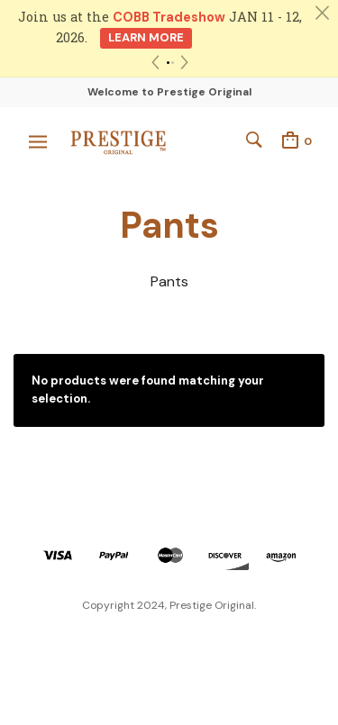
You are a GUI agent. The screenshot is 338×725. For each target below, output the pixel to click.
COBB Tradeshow (169, 17)
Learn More (146, 37)
